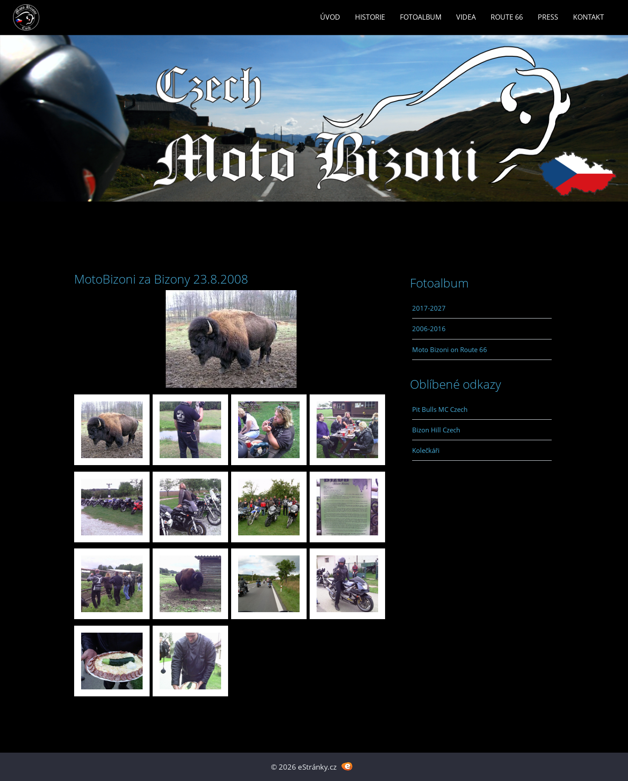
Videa (466, 17)
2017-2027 (429, 308)
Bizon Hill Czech (436, 429)
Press (548, 17)
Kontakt (588, 17)
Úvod (330, 17)
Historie (370, 17)
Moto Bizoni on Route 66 (449, 349)
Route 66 (507, 17)
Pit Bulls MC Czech (440, 409)
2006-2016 (429, 328)
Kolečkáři (426, 450)
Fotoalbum (420, 17)
